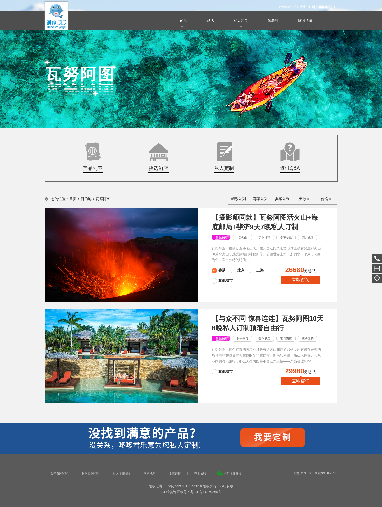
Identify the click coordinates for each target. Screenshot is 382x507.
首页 (72, 199)
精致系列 (238, 199)
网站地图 (149, 473)
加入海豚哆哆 (121, 473)
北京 (241, 270)
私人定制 (241, 21)
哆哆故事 (305, 21)
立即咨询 (300, 279)
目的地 (181, 21)
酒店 (210, 21)
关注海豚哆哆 (232, 473)
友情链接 (175, 473)
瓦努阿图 (103, 199)
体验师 (273, 21)
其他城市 (225, 280)
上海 (260, 270)
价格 (324, 199)
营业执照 (200, 473)
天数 (302, 199)
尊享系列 (260, 199)
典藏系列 (282, 199)
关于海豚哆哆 (59, 473)
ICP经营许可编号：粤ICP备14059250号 (191, 492)
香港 (222, 270)
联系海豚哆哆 (90, 473)
